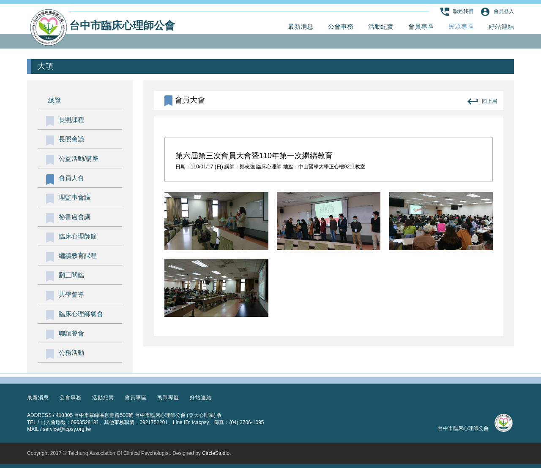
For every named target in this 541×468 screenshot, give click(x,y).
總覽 (54, 100)
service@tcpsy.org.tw (67, 429)
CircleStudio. (216, 453)
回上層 (482, 101)
